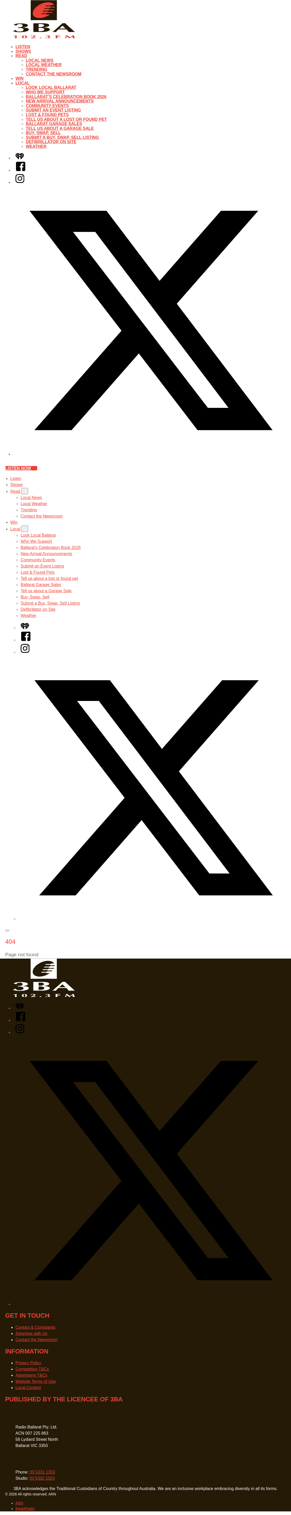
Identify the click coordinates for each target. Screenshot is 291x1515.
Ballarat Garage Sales (54, 124)
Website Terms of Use (35, 1381)
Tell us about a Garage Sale (60, 128)
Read (21, 56)
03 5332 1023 (42, 1478)
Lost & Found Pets (47, 115)
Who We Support (45, 92)
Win (19, 78)
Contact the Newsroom (54, 74)
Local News (39, 60)
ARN (19, 1503)
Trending (36, 69)
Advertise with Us (31, 1333)
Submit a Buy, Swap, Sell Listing (62, 137)
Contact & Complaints (35, 1327)
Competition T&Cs (32, 1369)
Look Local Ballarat (51, 87)
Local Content (28, 1387)
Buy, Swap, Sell (43, 133)
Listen (22, 47)
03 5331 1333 (42, 1472)
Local (22, 83)
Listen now (21, 468)
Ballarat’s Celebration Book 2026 (66, 97)
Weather (36, 146)
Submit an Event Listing (53, 110)
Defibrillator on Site (51, 142)
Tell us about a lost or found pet (66, 119)
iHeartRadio (25, 1508)
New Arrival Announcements (60, 101)
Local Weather (44, 65)
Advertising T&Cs (31, 1375)
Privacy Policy (28, 1363)
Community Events (47, 106)
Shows (23, 51)
